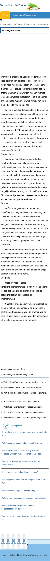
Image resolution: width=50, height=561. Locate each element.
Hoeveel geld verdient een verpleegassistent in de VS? (23, 481)
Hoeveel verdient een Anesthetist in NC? (21, 401)
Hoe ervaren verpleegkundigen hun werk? (19, 472)
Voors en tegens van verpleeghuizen (17, 374)
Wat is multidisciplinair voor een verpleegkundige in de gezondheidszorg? (25, 393)
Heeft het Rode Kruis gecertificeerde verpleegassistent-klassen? (17, 507)
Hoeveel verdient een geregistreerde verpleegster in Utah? (24, 434)
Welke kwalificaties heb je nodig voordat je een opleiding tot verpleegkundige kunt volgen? (25, 417)
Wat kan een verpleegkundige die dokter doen (21, 443)
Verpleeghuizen (16, 425)
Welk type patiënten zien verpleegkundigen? (22, 407)
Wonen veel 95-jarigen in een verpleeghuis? (20, 490)
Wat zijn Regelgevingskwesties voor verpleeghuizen (24, 498)
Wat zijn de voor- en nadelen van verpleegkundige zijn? (23, 518)
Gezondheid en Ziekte (12, 24)
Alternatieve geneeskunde (24, 15)
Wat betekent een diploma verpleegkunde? (22, 387)
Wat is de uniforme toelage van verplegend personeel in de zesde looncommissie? (25, 382)
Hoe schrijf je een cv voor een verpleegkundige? (24, 412)
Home (5, 15)
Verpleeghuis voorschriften (13, 369)
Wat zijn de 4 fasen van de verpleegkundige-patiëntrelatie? (20, 463)
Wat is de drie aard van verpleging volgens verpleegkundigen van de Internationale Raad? (21, 452)
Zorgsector (30, 24)
